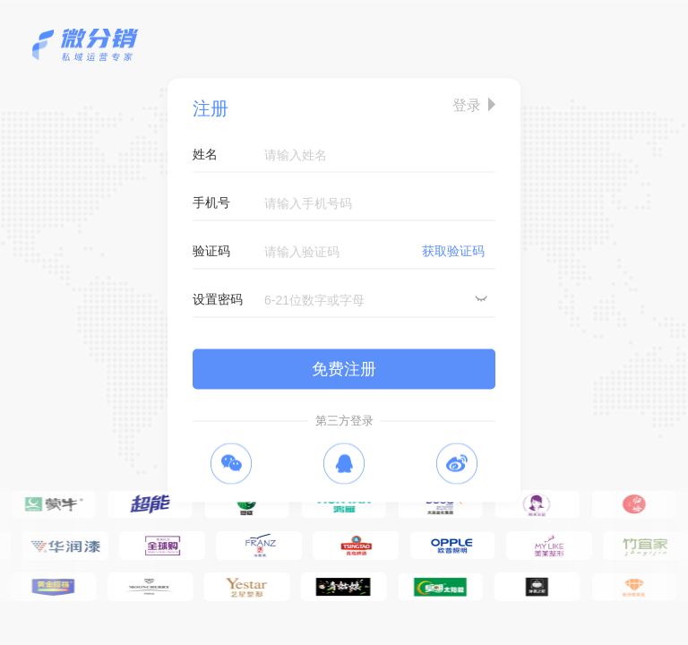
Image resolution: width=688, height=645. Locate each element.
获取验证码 (453, 251)
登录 (466, 105)
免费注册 (344, 369)
